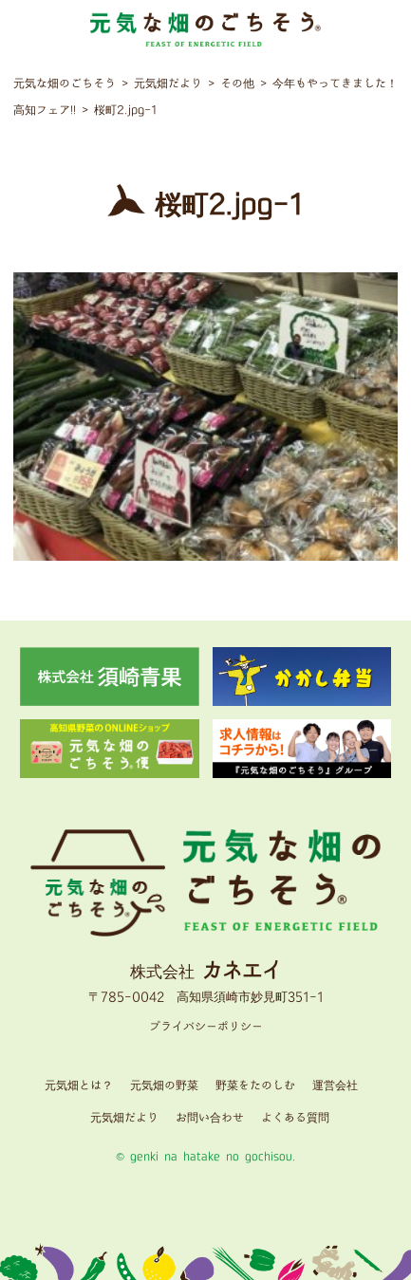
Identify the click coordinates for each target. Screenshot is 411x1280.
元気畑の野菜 (164, 1086)
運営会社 (335, 1086)
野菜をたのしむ (255, 1086)
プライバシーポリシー (206, 1027)
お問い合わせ (210, 1118)
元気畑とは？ (79, 1086)
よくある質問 (295, 1118)
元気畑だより (124, 1118)
